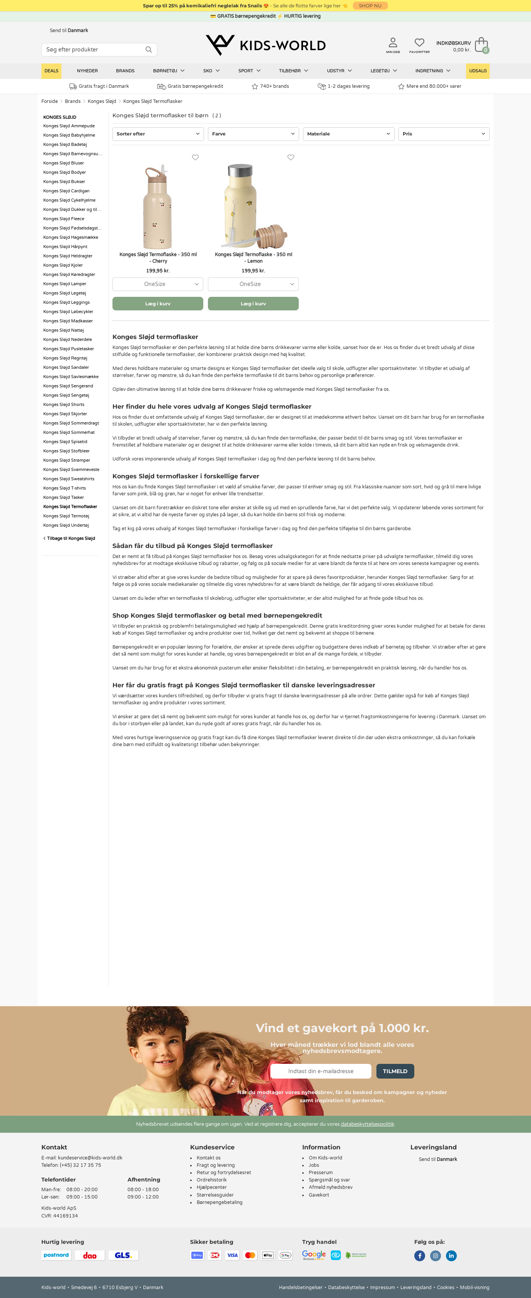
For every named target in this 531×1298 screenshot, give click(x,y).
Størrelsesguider (215, 1195)
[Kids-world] (265, 45)
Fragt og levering (216, 1165)
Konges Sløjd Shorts (63, 404)
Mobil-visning (475, 1287)
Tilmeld (395, 1071)
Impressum (382, 1287)
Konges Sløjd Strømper (66, 460)
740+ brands (270, 86)
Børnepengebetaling (220, 1202)
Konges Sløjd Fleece (63, 218)
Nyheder (87, 71)
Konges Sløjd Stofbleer (66, 451)
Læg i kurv (157, 304)
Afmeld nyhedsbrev (330, 1187)
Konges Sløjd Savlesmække (71, 376)
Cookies (445, 1287)
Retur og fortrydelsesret (224, 1172)
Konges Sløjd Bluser (63, 163)
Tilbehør (293, 71)
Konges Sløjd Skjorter (65, 413)
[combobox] (157, 284)
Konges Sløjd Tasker (63, 497)
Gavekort (319, 1195)
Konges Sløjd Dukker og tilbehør (73, 209)
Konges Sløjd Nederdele (67, 339)
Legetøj (384, 71)
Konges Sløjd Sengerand (68, 386)
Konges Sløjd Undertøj (66, 525)
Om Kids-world (325, 1158)
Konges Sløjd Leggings (66, 302)
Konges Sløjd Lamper (64, 283)
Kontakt (54, 1147)
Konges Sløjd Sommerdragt (71, 423)
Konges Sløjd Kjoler (63, 265)
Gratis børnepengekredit (190, 87)
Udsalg (478, 71)
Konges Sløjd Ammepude (69, 125)
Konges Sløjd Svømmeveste (71, 469)
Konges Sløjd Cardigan (66, 191)
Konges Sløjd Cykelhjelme (69, 200)
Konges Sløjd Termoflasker (152, 101)
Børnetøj (169, 71)
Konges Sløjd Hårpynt (65, 246)
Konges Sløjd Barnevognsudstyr (73, 153)
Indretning (433, 71)
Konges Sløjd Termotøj (66, 516)
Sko (211, 71)
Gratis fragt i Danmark (99, 86)
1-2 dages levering (344, 86)
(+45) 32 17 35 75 (80, 1165)
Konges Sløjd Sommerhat (69, 432)
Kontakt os (209, 1158)
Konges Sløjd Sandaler (66, 367)
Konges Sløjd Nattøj (63, 330)
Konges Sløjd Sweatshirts (68, 478)
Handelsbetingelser (301, 1287)
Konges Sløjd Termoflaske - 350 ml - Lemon (253, 258)
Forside (49, 101)
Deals (51, 71)
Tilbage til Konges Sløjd (69, 538)
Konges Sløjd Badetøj (65, 144)
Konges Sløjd (102, 101)
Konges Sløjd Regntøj (65, 358)
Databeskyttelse (346, 1287)
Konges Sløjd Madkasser (68, 321)
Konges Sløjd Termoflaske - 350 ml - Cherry (158, 258)
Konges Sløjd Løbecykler (68, 311)
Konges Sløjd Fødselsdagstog (73, 228)
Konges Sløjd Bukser (64, 181)
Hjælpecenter (212, 1187)
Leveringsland (416, 1287)
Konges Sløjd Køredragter (69, 274)
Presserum (321, 1172)
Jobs (314, 1165)
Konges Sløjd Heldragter (67, 256)
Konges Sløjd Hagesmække (70, 237)
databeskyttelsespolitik (367, 1124)
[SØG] (149, 49)
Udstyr (339, 71)
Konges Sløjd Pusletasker (68, 348)
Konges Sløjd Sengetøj (66, 395)
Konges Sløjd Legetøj (64, 293)
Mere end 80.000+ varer (429, 86)
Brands (125, 71)
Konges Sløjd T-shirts (64, 488)
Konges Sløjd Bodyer (64, 172)
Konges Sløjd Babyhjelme (69, 135)
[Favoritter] (195, 158)
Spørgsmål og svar (329, 1180)
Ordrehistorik (212, 1180)
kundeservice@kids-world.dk (90, 1158)
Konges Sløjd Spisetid (65, 441)
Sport (249, 71)
